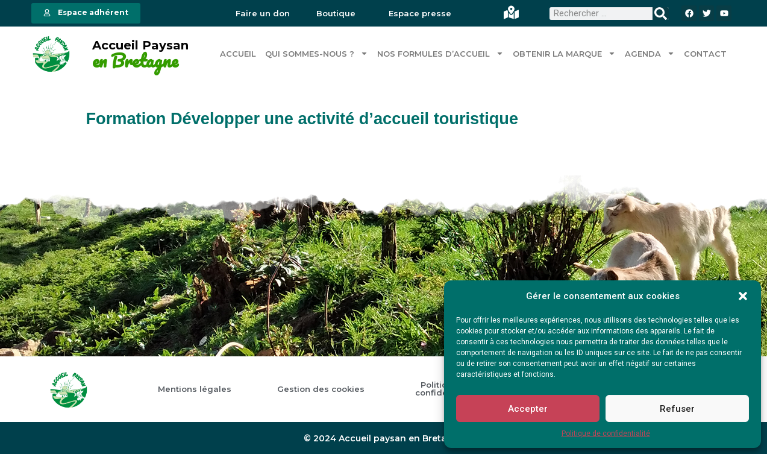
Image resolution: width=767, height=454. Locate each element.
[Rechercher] (661, 13)
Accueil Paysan (140, 45)
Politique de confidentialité (606, 433)
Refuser (677, 408)
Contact (705, 53)
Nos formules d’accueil (440, 53)
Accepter (528, 408)
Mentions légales (194, 389)
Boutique (335, 13)
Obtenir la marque (564, 53)
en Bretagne (135, 60)
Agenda (650, 53)
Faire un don (263, 13)
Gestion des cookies (321, 389)
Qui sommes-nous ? (316, 53)
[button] (743, 296)
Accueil (238, 53)
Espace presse (420, 13)
